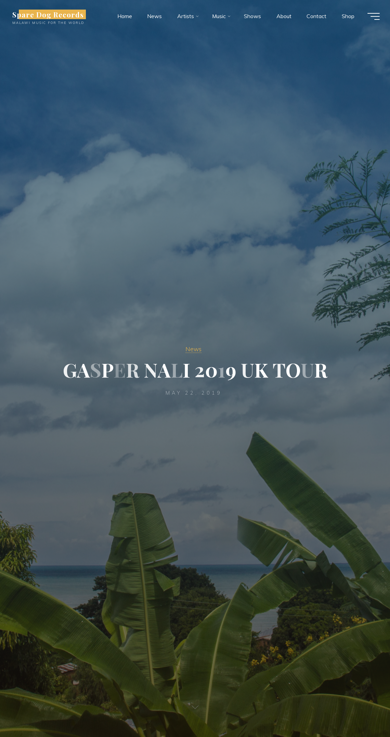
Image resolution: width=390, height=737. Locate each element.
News (193, 349)
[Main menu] (373, 16)
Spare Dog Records (49, 14)
